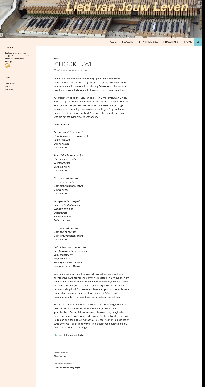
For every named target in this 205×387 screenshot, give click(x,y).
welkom (114, 42)
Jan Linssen (9, 86)
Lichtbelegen (10, 83)
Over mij (188, 42)
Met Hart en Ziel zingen (148, 42)
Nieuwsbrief (128, 42)
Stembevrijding (170, 42)
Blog (56, 58)
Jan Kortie (9, 89)
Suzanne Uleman (79, 70)
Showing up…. (92, 353)
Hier (56, 335)
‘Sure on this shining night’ (92, 365)
